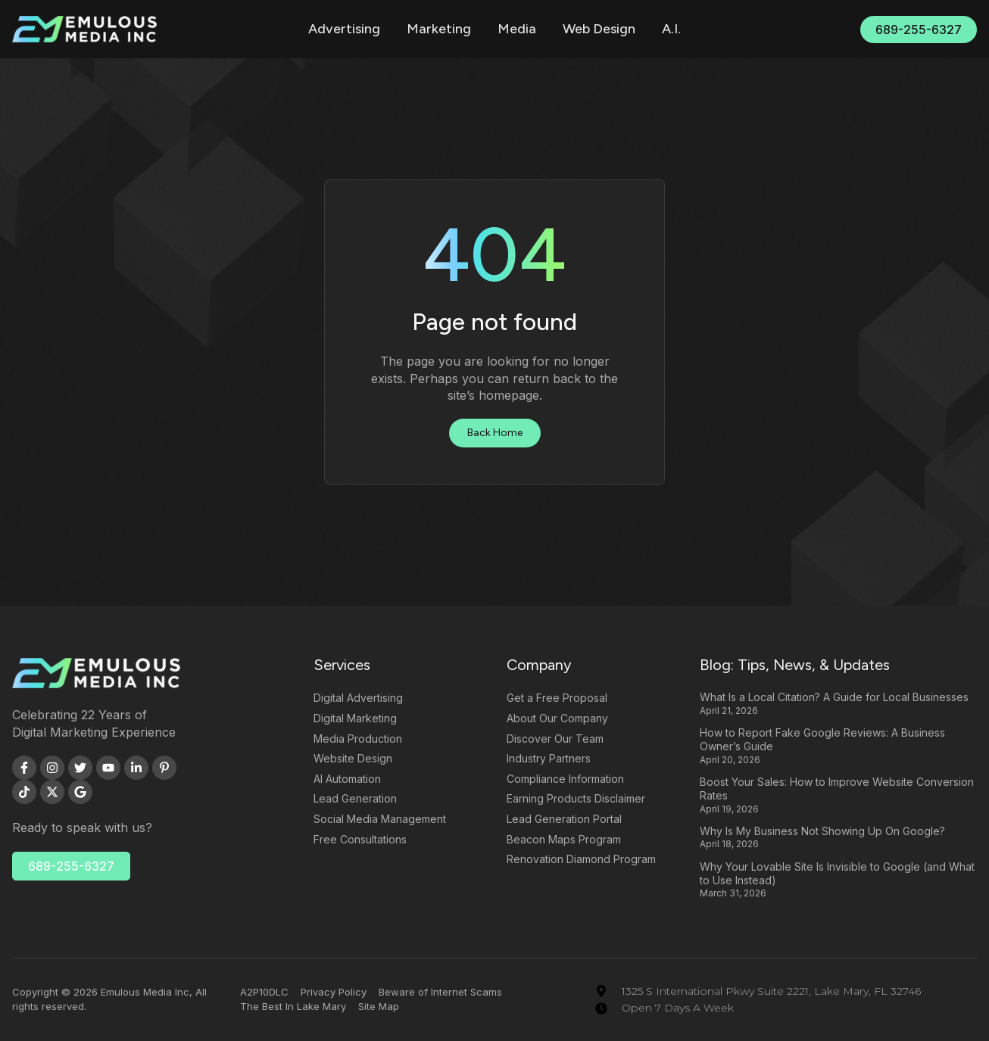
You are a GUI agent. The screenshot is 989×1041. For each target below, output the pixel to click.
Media (517, 28)
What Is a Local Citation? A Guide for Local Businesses (834, 696)
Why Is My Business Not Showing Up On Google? (822, 830)
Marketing (439, 28)
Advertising (344, 28)
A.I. (671, 28)
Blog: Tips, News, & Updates (795, 665)
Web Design (599, 28)
